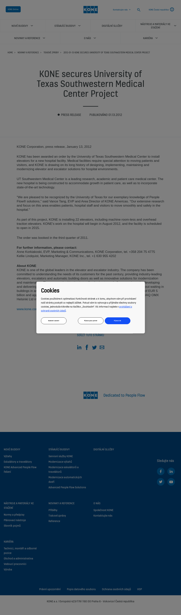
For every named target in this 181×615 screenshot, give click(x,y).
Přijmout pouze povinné (90, 320)
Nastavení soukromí (53, 320)
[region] (90, 307)
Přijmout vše (117, 320)
